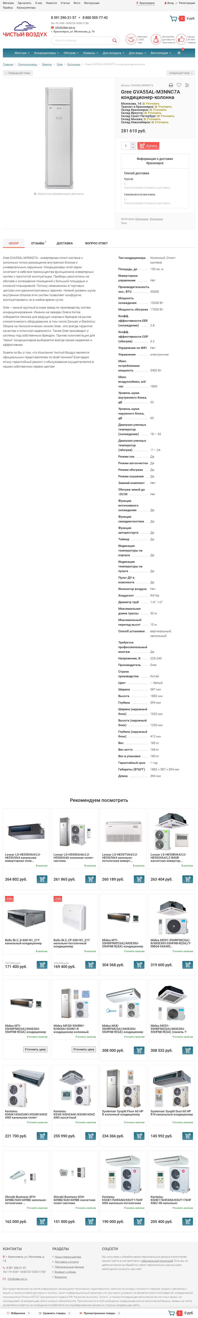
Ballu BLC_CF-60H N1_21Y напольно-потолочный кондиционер (72, 943)
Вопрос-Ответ (96, 243)
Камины (89, 53)
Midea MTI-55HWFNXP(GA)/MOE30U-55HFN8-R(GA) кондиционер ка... (122, 944)
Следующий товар (180, 73)
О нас (38, 2)
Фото (77, 2)
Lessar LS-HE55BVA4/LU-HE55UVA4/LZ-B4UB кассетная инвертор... (168, 858)
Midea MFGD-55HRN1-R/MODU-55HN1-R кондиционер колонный (71, 1029)
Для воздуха (112, 53)
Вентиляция (159, 53)
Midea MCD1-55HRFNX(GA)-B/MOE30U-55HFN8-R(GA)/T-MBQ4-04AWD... (171, 943)
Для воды (136, 53)
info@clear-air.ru (65, 27)
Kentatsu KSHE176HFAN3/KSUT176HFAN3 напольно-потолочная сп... (122, 1201)
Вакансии (61, 1276)
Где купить (24, 2)
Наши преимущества (68, 1256)
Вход (169, 2)
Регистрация (187, 2)
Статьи (65, 2)
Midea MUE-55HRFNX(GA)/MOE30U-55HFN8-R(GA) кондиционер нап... (122, 1030)
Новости (51, 2)
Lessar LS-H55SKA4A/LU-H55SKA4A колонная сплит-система (74, 858)
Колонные (141, 218)
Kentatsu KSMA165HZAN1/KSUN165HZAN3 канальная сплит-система (26, 1115)
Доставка (65, 243)
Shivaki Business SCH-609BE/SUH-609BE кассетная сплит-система (74, 1200)
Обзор (14, 243)
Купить (151, 146)
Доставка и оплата (67, 1261)
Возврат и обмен (65, 1271)
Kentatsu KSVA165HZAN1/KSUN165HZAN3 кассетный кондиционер (74, 1115)
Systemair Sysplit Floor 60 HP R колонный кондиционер (122, 1112)
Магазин (8, 2)
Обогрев (70, 53)
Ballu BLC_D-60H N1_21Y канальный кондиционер (23, 941)
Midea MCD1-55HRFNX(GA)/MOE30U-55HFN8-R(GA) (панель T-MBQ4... (169, 1030)
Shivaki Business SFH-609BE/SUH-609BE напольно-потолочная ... (26, 1200)
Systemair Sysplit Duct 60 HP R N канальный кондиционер (172, 1112)
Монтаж (20, 53)
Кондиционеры (45, 53)
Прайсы (8, 7)
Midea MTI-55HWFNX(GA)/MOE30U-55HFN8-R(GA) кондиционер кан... (25, 1030)
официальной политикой (157, 1260)
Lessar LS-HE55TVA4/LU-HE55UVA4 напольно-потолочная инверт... (120, 858)
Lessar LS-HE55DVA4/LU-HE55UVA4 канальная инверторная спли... (23, 858)
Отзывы (38, 242)
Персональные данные (69, 1266)
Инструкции (91, 2)
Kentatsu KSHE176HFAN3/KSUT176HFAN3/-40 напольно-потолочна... (171, 1201)
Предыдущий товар (18, 73)
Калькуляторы (26, 7)
